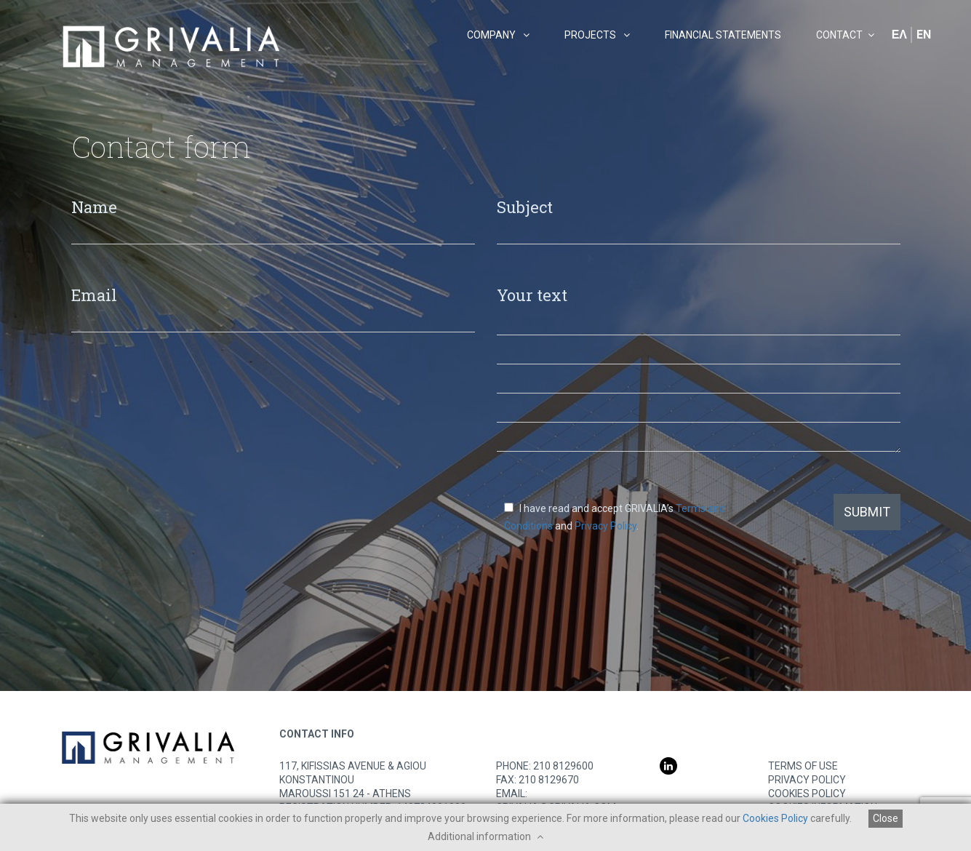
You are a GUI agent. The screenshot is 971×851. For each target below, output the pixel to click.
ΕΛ (899, 34)
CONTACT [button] (845, 35)
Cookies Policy (775, 818)
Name (94, 206)
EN (923, 34)
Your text (532, 294)
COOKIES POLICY (807, 793)
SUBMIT (867, 511)
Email (94, 294)
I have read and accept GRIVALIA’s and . (614, 517)
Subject (525, 206)
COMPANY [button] (498, 35)
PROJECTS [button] (597, 35)
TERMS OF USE (803, 766)
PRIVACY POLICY (807, 780)
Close (885, 818)
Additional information (485, 836)
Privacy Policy (605, 526)
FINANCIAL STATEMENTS (723, 35)
